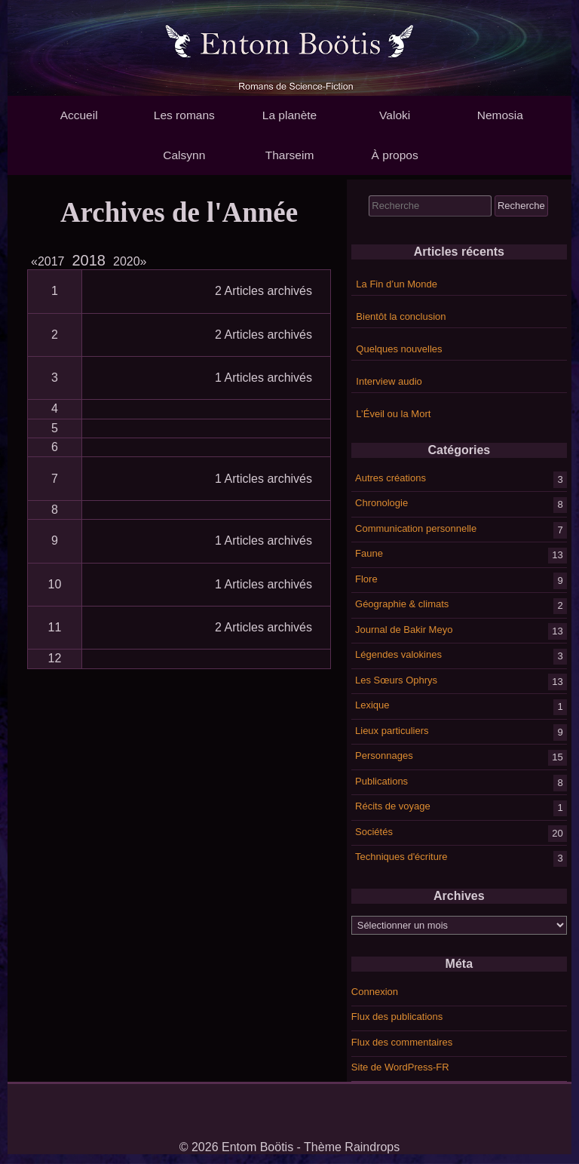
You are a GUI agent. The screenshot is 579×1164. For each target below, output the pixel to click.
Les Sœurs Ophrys (396, 679)
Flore (366, 578)
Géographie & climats (402, 604)
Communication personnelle (415, 527)
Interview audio (388, 381)
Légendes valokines (398, 654)
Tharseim (289, 155)
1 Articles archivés (263, 377)
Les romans (184, 115)
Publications (381, 780)
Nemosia (500, 115)
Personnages (384, 755)
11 (55, 627)
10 (55, 584)
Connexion (374, 991)
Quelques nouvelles (399, 349)
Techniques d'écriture (401, 856)
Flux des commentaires (401, 1042)
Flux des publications (397, 1016)
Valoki (394, 115)
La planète (289, 115)
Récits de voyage (392, 806)
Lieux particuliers (392, 730)
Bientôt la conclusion (401, 316)
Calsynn (184, 155)
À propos (395, 155)
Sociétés (374, 831)
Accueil (79, 115)
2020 (130, 261)
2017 (51, 261)
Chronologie (381, 502)
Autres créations (390, 477)
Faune (369, 553)
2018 (89, 260)
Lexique (372, 705)
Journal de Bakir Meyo (403, 628)
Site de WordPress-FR (400, 1067)
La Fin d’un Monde (396, 284)
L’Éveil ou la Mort (393, 413)
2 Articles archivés (263, 290)
